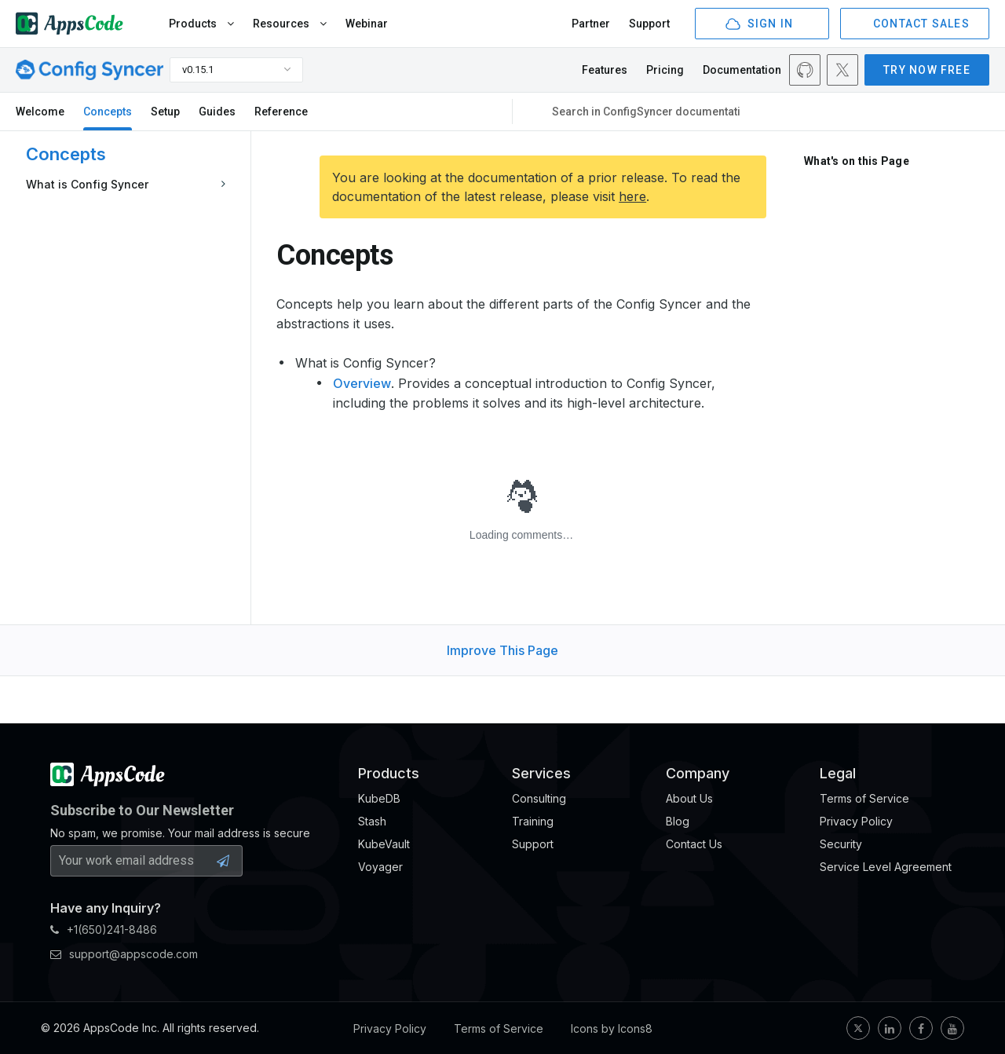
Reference (281, 111)
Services (541, 773)
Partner (591, 23)
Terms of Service (498, 1028)
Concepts (107, 111)
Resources (290, 23)
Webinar (366, 23)
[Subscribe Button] (223, 861)
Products (201, 23)
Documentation (742, 70)
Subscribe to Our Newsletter (142, 810)
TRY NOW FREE (926, 70)
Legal (838, 773)
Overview (362, 383)
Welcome (40, 111)
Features (604, 70)
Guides (217, 111)
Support (649, 23)
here (632, 196)
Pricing (665, 70)
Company (697, 773)
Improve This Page (502, 650)
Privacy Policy (389, 1028)
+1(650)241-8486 (103, 929)
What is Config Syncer (87, 184)
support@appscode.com (124, 954)
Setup (165, 111)
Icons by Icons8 (611, 1028)
